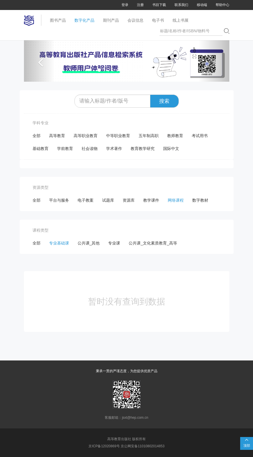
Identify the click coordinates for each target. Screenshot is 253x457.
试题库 (108, 200)
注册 (140, 5)
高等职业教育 (86, 135)
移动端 (202, 5)
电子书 (158, 20)
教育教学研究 (143, 148)
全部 (37, 135)
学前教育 (65, 148)
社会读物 (90, 148)
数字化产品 (84, 20)
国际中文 (171, 148)
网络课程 (176, 200)
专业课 (114, 243)
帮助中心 (222, 5)
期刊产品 (111, 20)
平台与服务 (59, 200)
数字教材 (200, 200)
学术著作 (114, 148)
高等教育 (57, 135)
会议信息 (135, 20)
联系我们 (181, 5)
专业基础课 (59, 243)
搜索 (164, 101)
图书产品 (58, 20)
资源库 (129, 200)
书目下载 (159, 5)
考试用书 (200, 135)
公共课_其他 (89, 243)
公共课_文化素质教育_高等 (153, 243)
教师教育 (175, 135)
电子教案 (86, 200)
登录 (125, 5)
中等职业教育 (118, 135)
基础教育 (40, 148)
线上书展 (181, 20)
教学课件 (151, 200)
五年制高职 (149, 135)
